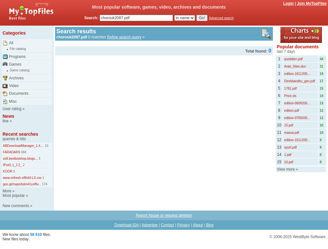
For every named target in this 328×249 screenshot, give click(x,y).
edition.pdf (291, 110)
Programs (17, 56)
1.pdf (287, 155)
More (7, 191)
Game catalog (19, 70)
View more (286, 169)
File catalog (18, 49)
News (8, 116)
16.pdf (288, 162)
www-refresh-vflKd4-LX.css (22, 178)
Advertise (150, 225)
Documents (19, 93)
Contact (167, 225)
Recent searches (20, 134)
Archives (16, 78)
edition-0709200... (297, 118)
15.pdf (288, 125)
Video (14, 86)
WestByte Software (309, 237)
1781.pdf (290, 88)
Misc (13, 101)
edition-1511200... (297, 140)
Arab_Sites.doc (295, 66)
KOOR (7, 171)
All (11, 43)
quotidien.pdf (293, 59)
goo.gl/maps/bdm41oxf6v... (22, 184)
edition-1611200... (297, 74)
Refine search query (124, 37)
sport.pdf (290, 147)
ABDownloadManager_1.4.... (23, 146)
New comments (16, 206)
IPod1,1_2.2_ (12, 165)
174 (44, 184)
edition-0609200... (297, 103)
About (198, 225)
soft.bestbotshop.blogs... (20, 158)
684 (23, 152)
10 (46, 146)
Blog (210, 225)
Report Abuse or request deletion (164, 215)
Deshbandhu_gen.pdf (299, 81)
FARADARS (11, 152)
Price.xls (290, 96)
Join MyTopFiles (312, 3)
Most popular (14, 195)
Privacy (183, 225)
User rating (12, 109)
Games (15, 64)
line (6, 121)
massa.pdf (291, 132)
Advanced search (221, 18)
